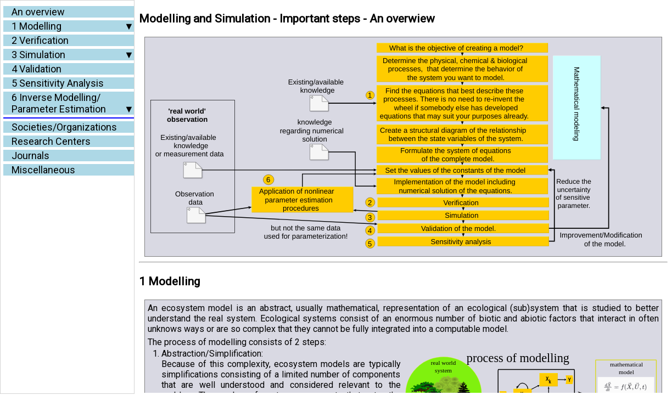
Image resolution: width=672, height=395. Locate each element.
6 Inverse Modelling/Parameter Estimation (59, 103)
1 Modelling (36, 26)
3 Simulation (38, 54)
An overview (38, 12)
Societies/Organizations (64, 127)
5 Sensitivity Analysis (58, 83)
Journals (30, 155)
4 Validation (36, 69)
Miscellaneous (43, 170)
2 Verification (40, 40)
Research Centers (51, 141)
